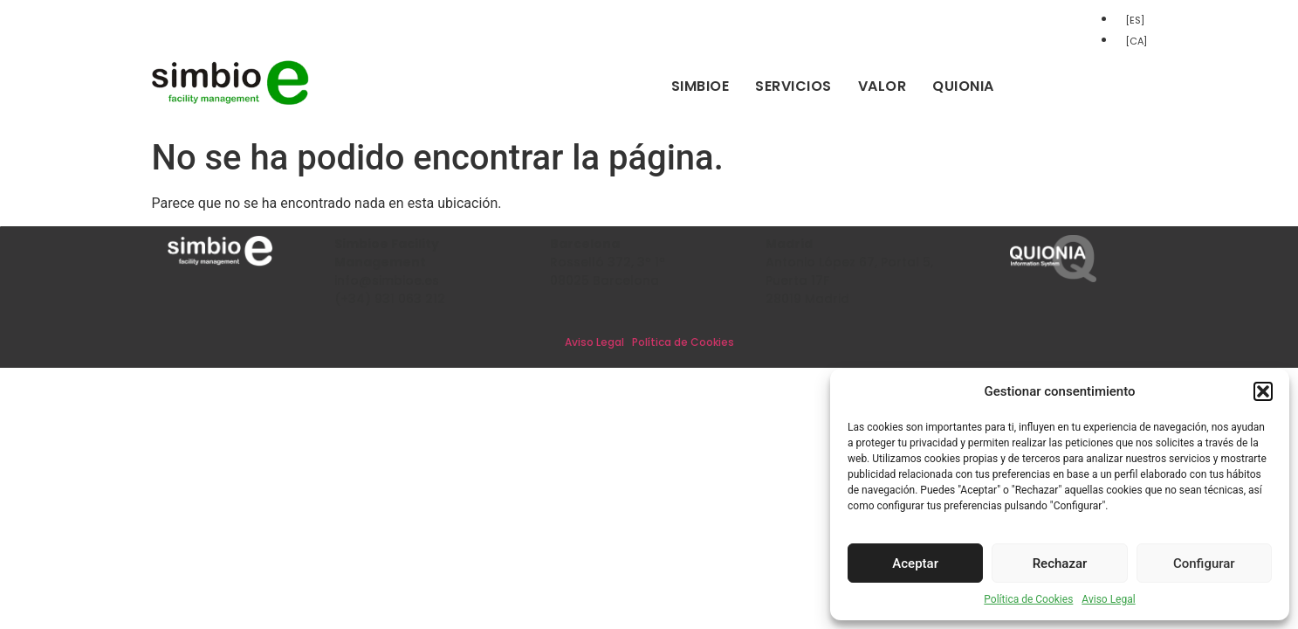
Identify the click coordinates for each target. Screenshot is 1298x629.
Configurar (1204, 563)
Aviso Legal (1108, 599)
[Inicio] (230, 101)
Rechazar (1060, 563)
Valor (882, 86)
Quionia (963, 86)
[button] (1263, 391)
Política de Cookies (1028, 599)
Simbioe (700, 86)
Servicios (793, 86)
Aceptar (915, 563)
